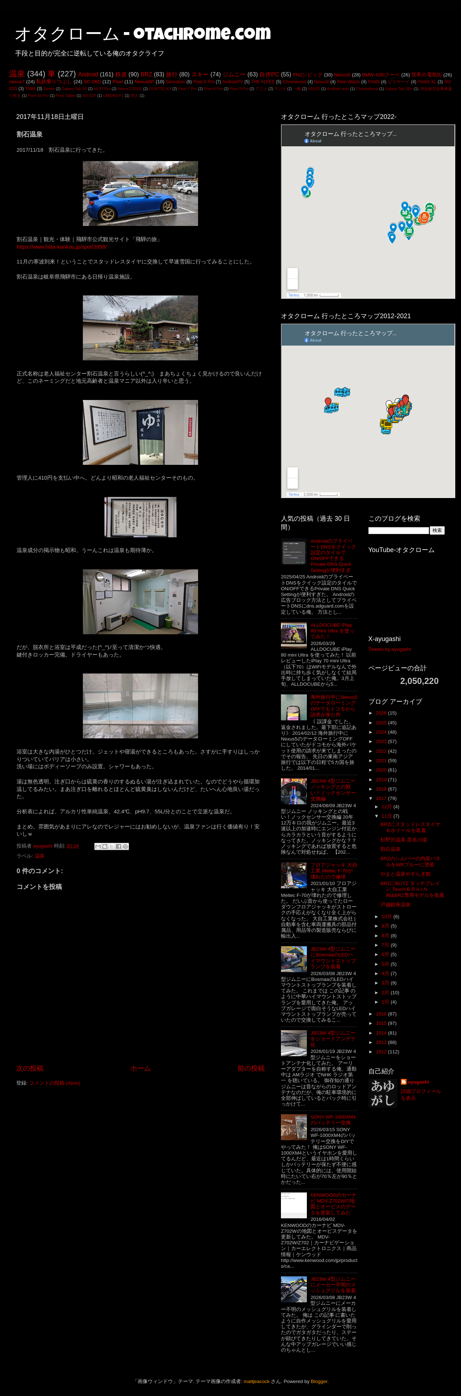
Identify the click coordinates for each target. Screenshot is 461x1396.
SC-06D (92, 81)
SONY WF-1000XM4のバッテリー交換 (332, 1119)
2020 (382, 770)
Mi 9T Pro (102, 88)
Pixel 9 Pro (239, 88)
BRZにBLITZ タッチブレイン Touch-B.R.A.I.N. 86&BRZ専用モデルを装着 (412, 889)
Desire (49, 88)
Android (88, 74)
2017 (382, 798)
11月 (388, 816)
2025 (382, 722)
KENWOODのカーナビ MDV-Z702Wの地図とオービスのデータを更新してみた (333, 1203)
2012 (382, 1051)
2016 (382, 1014)
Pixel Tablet (66, 95)
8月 (386, 935)
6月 (386, 954)
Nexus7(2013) (129, 88)
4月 (386, 973)
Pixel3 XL (427, 81)
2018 (382, 789)
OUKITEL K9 (160, 88)
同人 (135, 95)
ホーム (140, 1068)
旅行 (172, 74)
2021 (382, 760)
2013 (382, 1042)
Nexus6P (144, 81)
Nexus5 (342, 74)
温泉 (17, 73)
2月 (386, 992)
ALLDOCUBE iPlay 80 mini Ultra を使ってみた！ (332, 630)
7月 (386, 945)
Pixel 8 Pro (213, 88)
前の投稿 (251, 1068)
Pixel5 (374, 81)
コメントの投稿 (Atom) (54, 1083)
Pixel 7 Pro (187, 88)
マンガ (280, 88)
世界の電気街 (426, 74)
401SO (314, 88)
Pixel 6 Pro (203, 81)
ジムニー (234, 74)
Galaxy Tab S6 (74, 88)
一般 (297, 88)
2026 (382, 713)
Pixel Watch (348, 81)
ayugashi (418, 1082)
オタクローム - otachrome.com (142, 36)
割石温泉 (390, 849)
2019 (382, 779)
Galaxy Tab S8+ (398, 88)
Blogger (319, 1381)
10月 (388, 916)
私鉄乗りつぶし (54, 81)
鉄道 (121, 74)
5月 (386, 964)
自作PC (269, 74)
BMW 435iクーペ (381, 74)
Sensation (175, 81)
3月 (386, 983)
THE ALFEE (263, 81)
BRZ (146, 74)
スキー (200, 74)
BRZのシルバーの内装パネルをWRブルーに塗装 (410, 861)
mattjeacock (257, 1381)
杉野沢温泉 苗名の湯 (403, 840)
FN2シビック (307, 74)
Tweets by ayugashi (389, 649)
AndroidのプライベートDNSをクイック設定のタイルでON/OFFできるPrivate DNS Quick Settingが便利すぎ (333, 555)
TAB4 (30, 88)
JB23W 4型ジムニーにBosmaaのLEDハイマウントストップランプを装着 (333, 957)
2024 (382, 732)
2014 (382, 1033)
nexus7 (17, 81)
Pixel (117, 81)
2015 (382, 1023)
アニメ (261, 88)
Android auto (338, 88)
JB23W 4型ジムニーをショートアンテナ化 (333, 1038)
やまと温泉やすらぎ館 (405, 874)
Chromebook (367, 88)
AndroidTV (232, 81)
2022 (382, 751)
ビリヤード (399, 81)
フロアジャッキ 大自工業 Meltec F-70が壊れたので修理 (333, 870)
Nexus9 (321, 81)
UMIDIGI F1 (113, 95)
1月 (386, 1002)
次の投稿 (30, 1068)
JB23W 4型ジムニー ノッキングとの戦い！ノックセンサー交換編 (333, 789)
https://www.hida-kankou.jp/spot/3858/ (62, 247)
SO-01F (89, 95)
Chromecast (294, 81)
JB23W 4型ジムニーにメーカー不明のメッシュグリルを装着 (333, 1284)
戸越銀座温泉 (395, 904)
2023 (382, 741)
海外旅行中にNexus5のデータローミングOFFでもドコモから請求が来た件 (333, 705)
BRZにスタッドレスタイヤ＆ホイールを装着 (410, 827)
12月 (388, 806)
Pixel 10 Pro (38, 95)
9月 (386, 926)
